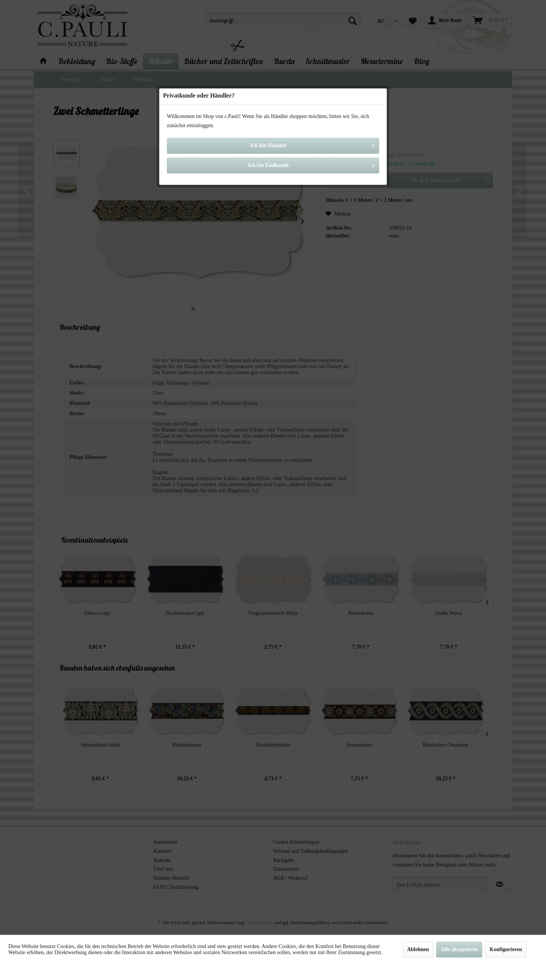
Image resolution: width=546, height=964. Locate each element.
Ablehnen (418, 949)
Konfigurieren (506, 949)
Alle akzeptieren (459, 949)
